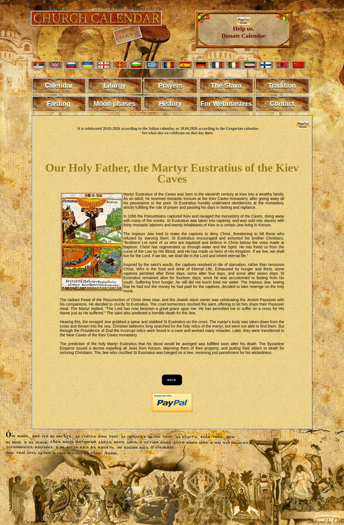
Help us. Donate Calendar (243, 29)
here (208, 133)
